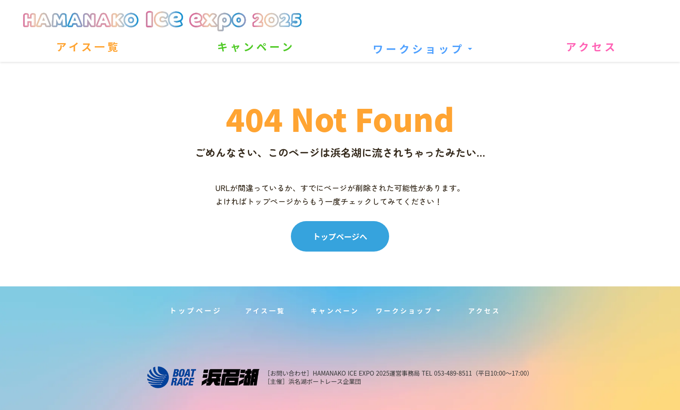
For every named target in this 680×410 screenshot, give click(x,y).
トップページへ (340, 236)
